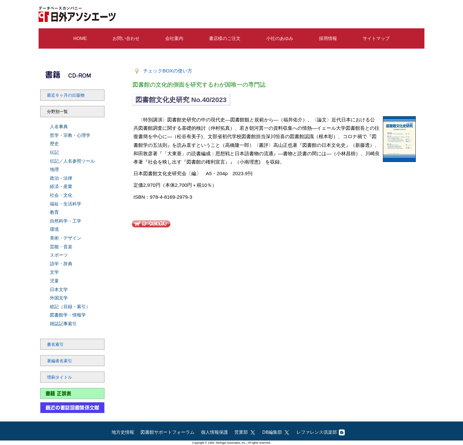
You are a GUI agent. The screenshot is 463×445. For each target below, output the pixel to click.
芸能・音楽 (61, 246)
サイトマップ (376, 38)
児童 (54, 280)
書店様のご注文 (225, 38)
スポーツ (59, 255)
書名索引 (55, 344)
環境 (54, 229)
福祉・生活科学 (65, 203)
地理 (54, 169)
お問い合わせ (126, 38)
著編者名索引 (59, 361)
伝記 (54, 152)
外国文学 (59, 297)
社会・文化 (61, 195)
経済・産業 (61, 186)
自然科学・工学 (65, 220)
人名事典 (59, 126)
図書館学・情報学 (68, 314)
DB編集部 (276, 432)
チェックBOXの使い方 (167, 70)
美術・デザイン (65, 238)
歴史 (54, 143)
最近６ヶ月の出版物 (66, 95)
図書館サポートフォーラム (168, 432)
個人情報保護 (214, 432)
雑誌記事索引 (63, 323)
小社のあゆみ (279, 38)
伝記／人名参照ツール (72, 161)
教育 (54, 212)
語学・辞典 (61, 263)
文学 (54, 272)
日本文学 (59, 289)
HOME (80, 38)
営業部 (245, 432)
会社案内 (174, 38)
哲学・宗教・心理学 (70, 135)
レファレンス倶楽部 (320, 432)
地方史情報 (123, 432)
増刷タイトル (59, 377)
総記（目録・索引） (70, 306)
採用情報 (328, 38)
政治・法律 (61, 178)
